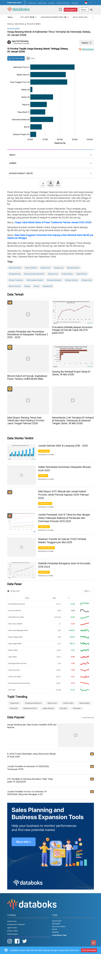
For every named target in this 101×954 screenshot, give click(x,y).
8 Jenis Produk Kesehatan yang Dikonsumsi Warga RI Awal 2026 (31, 755)
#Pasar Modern (31, 268)
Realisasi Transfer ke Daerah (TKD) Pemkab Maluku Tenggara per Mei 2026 (62, 541)
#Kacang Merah (73, 268)
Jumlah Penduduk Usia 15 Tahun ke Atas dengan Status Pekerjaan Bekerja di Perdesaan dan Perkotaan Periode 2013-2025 (64, 518)
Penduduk (77, 708)
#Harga (27, 286)
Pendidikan (44, 451)
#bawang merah (15, 268)
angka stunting (48, 708)
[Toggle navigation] (91, 9)
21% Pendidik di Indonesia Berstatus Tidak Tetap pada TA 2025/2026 (30, 780)
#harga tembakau (16, 280)
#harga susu (53, 274)
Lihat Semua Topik (59, 935)
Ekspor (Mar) (13, 650)
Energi (54, 929)
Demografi (44, 527)
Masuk (83, 10)
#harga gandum (71, 280)
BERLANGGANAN (89, 950)
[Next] (93, 17)
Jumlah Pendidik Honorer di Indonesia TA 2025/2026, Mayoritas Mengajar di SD (27, 793)
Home (9, 24)
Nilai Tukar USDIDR (15, 624)
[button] (88, 2)
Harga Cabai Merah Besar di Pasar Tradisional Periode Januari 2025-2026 (52, 222)
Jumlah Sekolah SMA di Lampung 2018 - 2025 (63, 445)
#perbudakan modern (35, 280)
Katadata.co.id (32, 3)
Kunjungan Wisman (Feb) (17, 663)
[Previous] (88, 17)
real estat (13, 708)
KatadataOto (75, 3)
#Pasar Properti (15, 286)
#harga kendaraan (54, 280)
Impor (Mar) (12, 657)
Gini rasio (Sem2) (14, 610)
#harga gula (45, 268)
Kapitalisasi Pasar (30, 708)
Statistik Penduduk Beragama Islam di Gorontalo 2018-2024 (64, 565)
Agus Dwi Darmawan (20, 41)
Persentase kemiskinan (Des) (19, 683)
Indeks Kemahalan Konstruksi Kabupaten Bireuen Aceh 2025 (64, 469)
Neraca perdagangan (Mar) (18, 630)
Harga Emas (14, 703)
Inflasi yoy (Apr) (14, 670)
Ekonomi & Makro (34, 24)
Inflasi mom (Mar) (14, 677)
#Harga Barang (14, 274)
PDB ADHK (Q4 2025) (16, 617)
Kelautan (55, 932)
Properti (43, 476)
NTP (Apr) (11, 690)
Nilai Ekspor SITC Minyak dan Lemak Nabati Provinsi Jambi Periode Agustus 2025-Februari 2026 (63, 495)
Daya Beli (63, 708)
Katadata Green (42, 3)
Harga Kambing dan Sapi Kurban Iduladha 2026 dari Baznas (32, 726)
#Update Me (47, 286)
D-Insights (52, 3)
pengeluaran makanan (33, 703)
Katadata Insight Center (63, 3)
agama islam (52, 703)
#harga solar (87, 280)
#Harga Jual (58, 268)
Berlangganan (70, 10)
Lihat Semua (87, 717)
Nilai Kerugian (84, 703)
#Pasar (36, 286)
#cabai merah (67, 274)
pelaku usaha (68, 703)
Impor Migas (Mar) (15, 644)
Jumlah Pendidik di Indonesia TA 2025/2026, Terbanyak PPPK (28, 767)
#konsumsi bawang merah (34, 274)
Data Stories (19, 24)
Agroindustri (57, 921)
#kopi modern (81, 274)
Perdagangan (45, 503)
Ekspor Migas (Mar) (15, 637)
